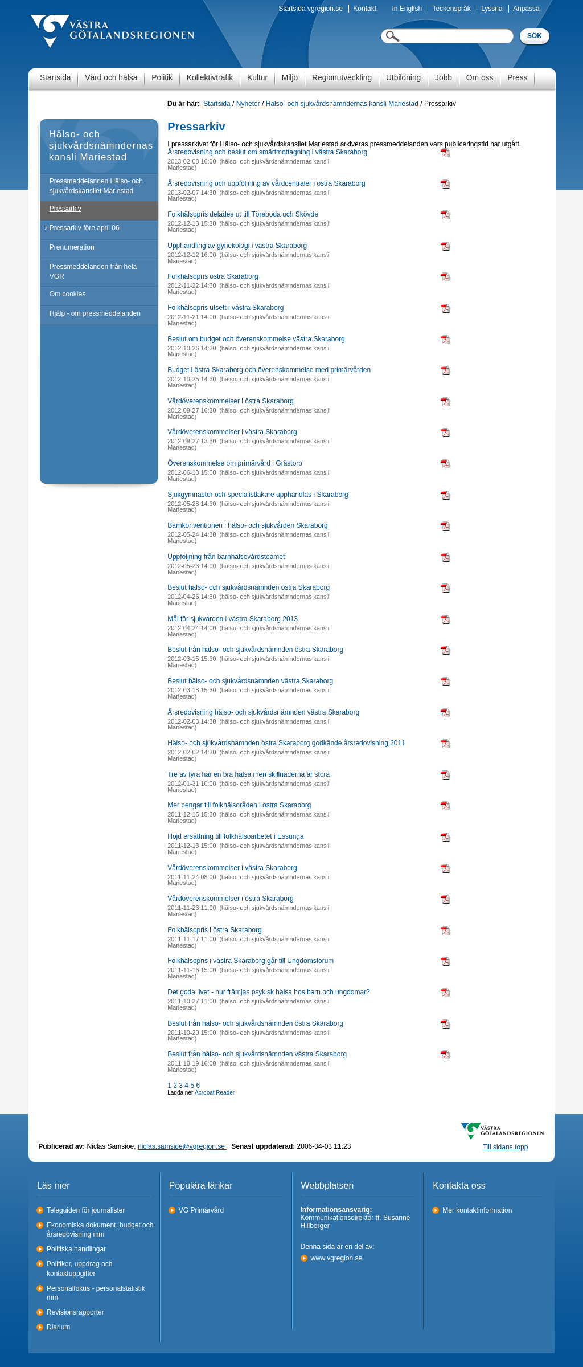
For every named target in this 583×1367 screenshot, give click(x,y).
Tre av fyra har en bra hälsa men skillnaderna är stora (248, 774)
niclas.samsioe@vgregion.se (182, 1146)
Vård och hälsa (111, 78)
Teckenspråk (451, 9)
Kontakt (364, 9)
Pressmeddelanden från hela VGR (93, 271)
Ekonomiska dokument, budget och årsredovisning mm (100, 1230)
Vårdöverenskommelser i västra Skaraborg (232, 432)
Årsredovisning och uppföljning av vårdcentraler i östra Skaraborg (266, 183)
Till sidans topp (505, 1147)
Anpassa (526, 9)
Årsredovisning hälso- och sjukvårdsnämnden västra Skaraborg (263, 712)
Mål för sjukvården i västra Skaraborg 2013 (232, 619)
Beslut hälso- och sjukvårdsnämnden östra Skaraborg (248, 587)
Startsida (55, 78)
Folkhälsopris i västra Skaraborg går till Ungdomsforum (250, 961)
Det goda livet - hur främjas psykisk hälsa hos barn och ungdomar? (268, 992)
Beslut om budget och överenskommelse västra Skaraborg (256, 339)
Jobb (443, 78)
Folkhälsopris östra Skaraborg (212, 276)
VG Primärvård (201, 1210)
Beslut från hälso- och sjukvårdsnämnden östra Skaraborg (255, 650)
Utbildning (403, 78)
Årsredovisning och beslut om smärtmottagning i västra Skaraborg (267, 152)
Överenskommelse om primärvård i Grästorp (234, 463)
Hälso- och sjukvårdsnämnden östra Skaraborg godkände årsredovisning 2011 (286, 743)
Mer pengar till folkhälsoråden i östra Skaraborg (239, 805)
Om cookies (67, 294)
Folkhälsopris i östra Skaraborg (214, 930)
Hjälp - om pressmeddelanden (95, 313)
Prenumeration (72, 247)
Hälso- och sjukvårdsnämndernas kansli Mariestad (342, 104)
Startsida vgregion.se (310, 9)
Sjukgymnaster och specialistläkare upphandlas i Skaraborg (257, 495)
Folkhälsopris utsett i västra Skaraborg (225, 308)
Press (517, 78)
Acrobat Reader (215, 1092)
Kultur (257, 78)
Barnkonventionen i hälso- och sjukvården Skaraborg (247, 525)
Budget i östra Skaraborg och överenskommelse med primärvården (269, 370)
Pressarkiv (65, 209)
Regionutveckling (342, 78)
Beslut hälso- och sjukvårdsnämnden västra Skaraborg (250, 681)
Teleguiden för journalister (86, 1210)
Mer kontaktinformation (477, 1210)
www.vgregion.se (337, 1258)
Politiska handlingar (76, 1249)
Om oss (480, 78)
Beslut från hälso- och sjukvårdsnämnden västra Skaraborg (257, 1054)
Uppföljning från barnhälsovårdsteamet (226, 557)
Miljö (290, 78)
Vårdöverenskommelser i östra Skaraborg (230, 401)
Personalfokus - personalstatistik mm (96, 1293)
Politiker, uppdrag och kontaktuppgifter (79, 1269)
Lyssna (492, 9)
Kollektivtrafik (210, 78)
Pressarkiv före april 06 (85, 228)
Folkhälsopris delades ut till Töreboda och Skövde (242, 214)
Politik (162, 78)
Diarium (58, 1327)
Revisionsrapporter (75, 1312)
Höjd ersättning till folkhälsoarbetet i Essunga (235, 836)
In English (407, 9)
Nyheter (248, 104)
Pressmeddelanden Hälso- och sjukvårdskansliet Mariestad (96, 186)
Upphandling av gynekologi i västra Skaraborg (237, 246)
